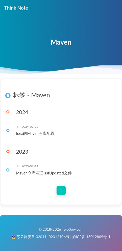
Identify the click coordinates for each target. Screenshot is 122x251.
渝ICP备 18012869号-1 (91, 236)
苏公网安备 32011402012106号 (43, 236)
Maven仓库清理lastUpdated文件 (44, 173)
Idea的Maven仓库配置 (35, 133)
